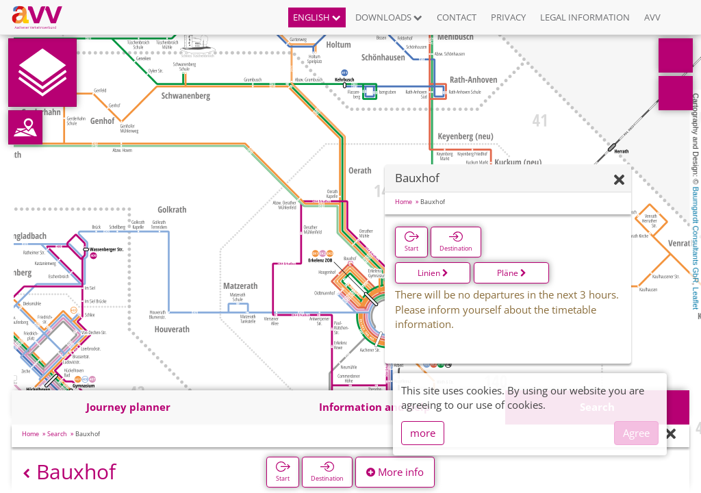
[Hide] (619, 180)
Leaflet (695, 298)
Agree (636, 433)
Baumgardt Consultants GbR (695, 235)
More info (395, 472)
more (422, 433)
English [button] (317, 17)
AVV (652, 17)
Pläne (511, 273)
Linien (433, 273)
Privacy (508, 17)
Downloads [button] (388, 17)
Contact (456, 17)
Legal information (585, 17)
